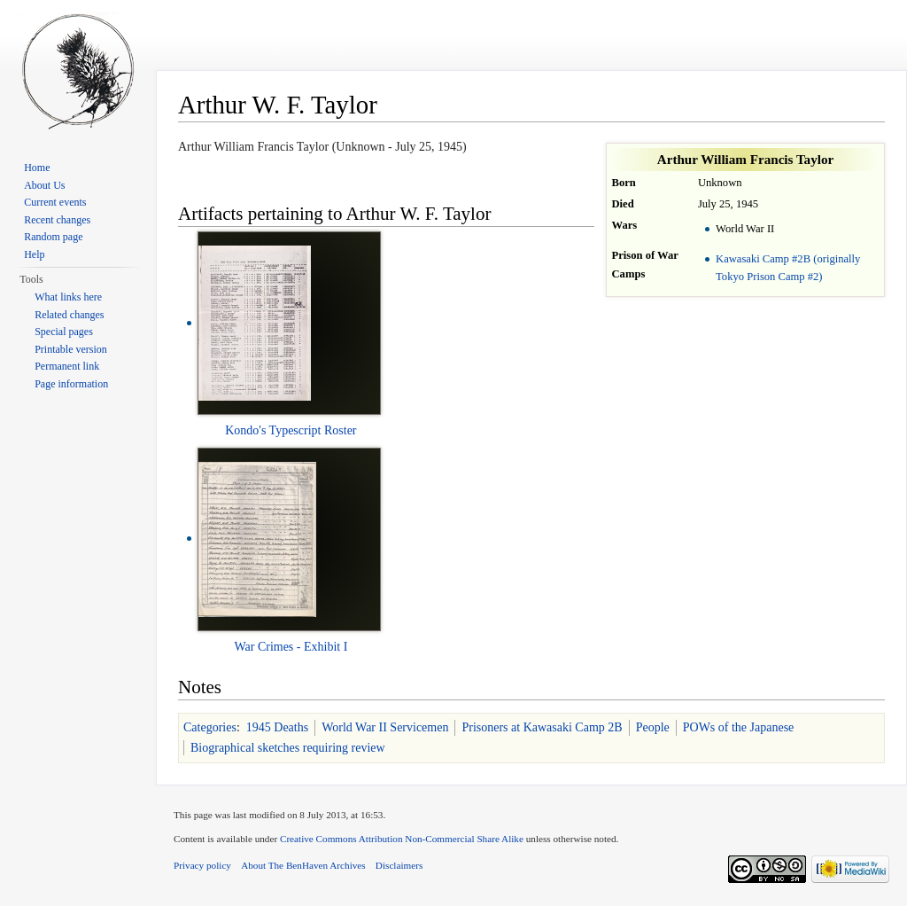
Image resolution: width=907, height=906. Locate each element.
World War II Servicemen (385, 727)
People (653, 727)
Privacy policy (202, 865)
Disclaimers (399, 865)
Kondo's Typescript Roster (290, 430)
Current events (55, 202)
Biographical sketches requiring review (287, 747)
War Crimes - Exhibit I (290, 646)
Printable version (71, 349)
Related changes (69, 315)
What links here (68, 297)
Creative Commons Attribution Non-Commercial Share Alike (401, 838)
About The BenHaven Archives (303, 865)
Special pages (64, 331)
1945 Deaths (277, 727)
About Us (44, 185)
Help (34, 254)
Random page (53, 236)
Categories (209, 727)
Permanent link (67, 366)
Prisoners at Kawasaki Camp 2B (541, 727)
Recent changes (57, 220)
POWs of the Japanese (739, 727)
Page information (71, 384)
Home (37, 167)
